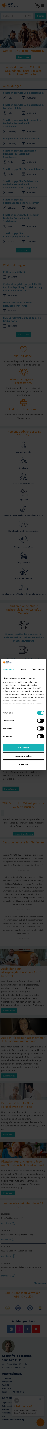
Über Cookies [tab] (38, 669)
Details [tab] (23, 669)
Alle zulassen (23, 748)
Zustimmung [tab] (8, 669)
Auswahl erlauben (23, 756)
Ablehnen (23, 764)
